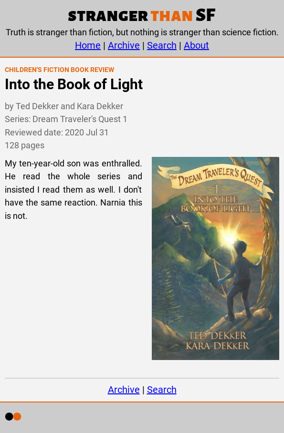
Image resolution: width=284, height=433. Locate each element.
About (196, 45)
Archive (124, 45)
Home (88, 45)
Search (162, 45)
